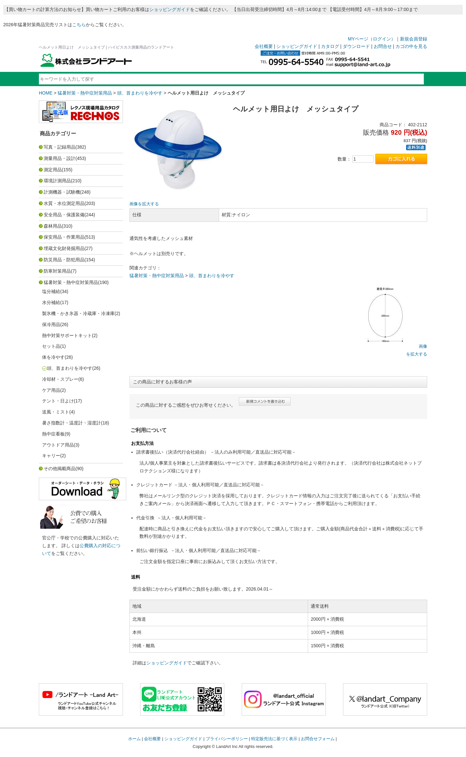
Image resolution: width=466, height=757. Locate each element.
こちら (79, 24)
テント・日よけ (58, 400)
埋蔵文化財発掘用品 (64, 248)
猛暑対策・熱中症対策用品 (85, 93)
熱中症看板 (53, 433)
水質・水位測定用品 (64, 203)
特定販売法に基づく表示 (274, 738)
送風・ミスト (55, 411)
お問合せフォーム (318, 738)
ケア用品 (51, 390)
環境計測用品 (57, 180)
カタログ (330, 46)
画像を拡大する (144, 204)
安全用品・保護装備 (64, 214)
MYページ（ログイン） (371, 38)
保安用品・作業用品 (64, 237)
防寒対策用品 (57, 271)
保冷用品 (51, 324)
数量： (344, 159)
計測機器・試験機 (62, 192)
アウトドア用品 (58, 444)
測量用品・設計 (59, 158)
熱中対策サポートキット (67, 335)
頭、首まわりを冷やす (139, 93)
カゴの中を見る (411, 46)
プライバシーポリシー (227, 738)
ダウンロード (356, 46)
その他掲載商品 (59, 468)
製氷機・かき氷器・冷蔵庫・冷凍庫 (78, 313)
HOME (45, 93)
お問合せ (383, 46)
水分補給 (51, 302)
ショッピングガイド (169, 9)
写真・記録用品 (59, 147)
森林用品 (53, 226)
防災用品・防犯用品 (64, 259)
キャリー (51, 455)
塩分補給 (51, 291)
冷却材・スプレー (60, 379)
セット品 (51, 346)
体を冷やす (53, 357)
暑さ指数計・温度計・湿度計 (71, 422)
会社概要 (264, 46)
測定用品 (53, 169)
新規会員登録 (413, 38)
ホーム (134, 738)
